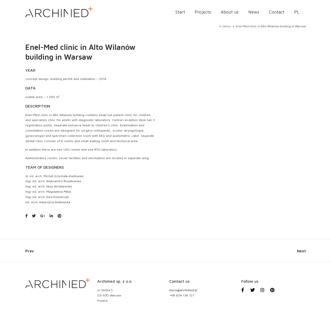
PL (296, 12)
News (253, 12)
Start (180, 12)
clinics (226, 26)
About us (230, 12)
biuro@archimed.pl (183, 290)
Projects (203, 12)
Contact (276, 12)
